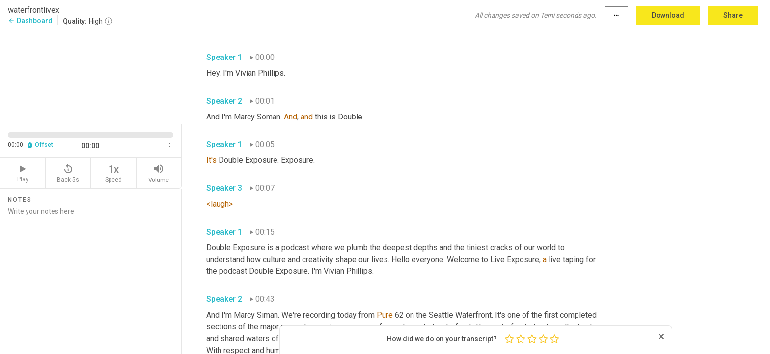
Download (668, 15)
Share (732, 15)
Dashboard (30, 21)
